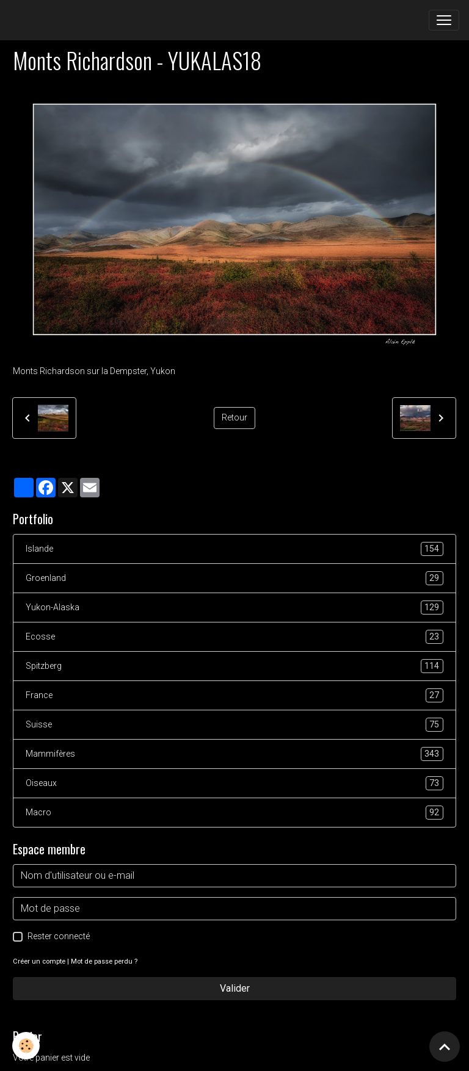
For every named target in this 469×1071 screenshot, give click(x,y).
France (234, 695)
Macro (234, 813)
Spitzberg (234, 666)
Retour (234, 417)
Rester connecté (58, 936)
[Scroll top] (444, 1046)
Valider (235, 988)
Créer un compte (39, 961)
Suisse (234, 725)
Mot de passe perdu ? (104, 961)
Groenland (234, 578)
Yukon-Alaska (234, 607)
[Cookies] (26, 1045)
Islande (234, 549)
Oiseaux (234, 783)
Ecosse (234, 637)
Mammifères (234, 754)
